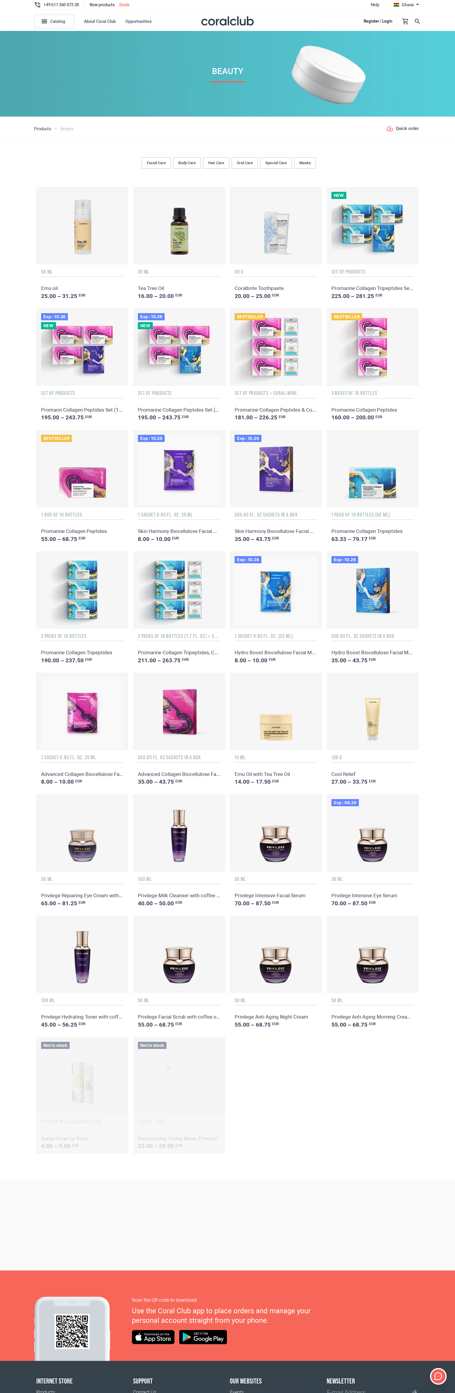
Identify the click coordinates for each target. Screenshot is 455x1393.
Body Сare (187, 163)
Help (375, 4)
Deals (124, 5)
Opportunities (138, 21)
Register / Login (378, 21)
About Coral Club (100, 21)
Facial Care (156, 163)
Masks (305, 163)
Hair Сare (216, 163)
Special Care (276, 163)
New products (102, 5)
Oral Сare (245, 163)
